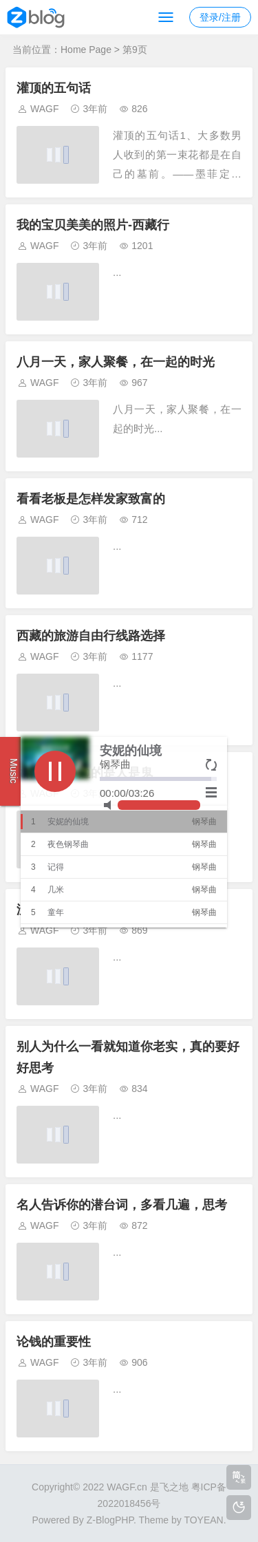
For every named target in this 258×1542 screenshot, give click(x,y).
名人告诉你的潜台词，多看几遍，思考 (122, 1205)
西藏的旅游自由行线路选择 (91, 636)
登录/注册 (220, 17)
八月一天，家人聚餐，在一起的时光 (116, 362)
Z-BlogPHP (110, 1519)
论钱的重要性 (54, 1342)
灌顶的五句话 (54, 88)
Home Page (86, 49)
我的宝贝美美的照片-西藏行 (93, 225)
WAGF (44, 108)
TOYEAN (203, 1519)
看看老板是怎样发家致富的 (91, 499)
